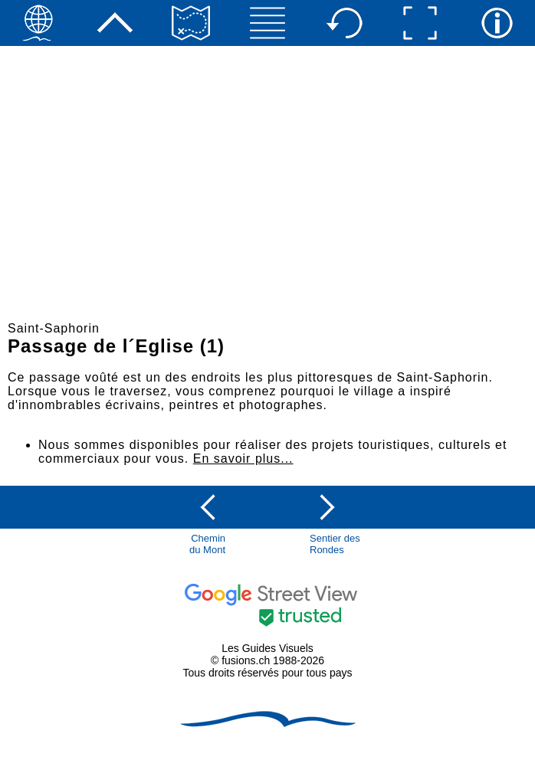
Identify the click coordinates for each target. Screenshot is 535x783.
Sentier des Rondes (335, 543)
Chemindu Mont (207, 543)
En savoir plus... (243, 458)
